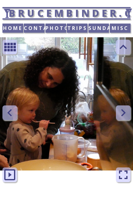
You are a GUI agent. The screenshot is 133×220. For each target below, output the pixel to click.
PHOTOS (55, 28)
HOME (13, 28)
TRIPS (77, 28)
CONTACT (34, 28)
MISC (120, 28)
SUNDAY (98, 28)
